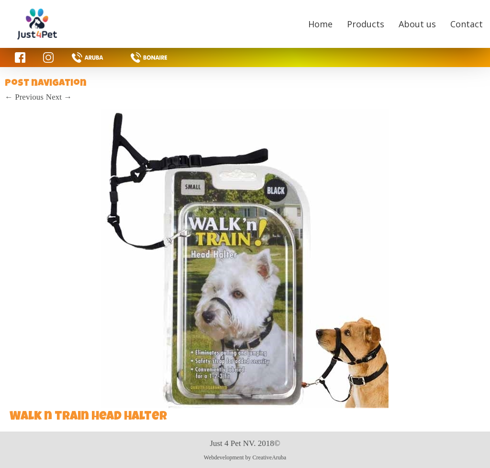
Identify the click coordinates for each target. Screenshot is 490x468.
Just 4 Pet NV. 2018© (245, 443)
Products (365, 24)
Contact (466, 24)
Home (320, 24)
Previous (24, 97)
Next (59, 97)
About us (417, 24)
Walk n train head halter (88, 417)
